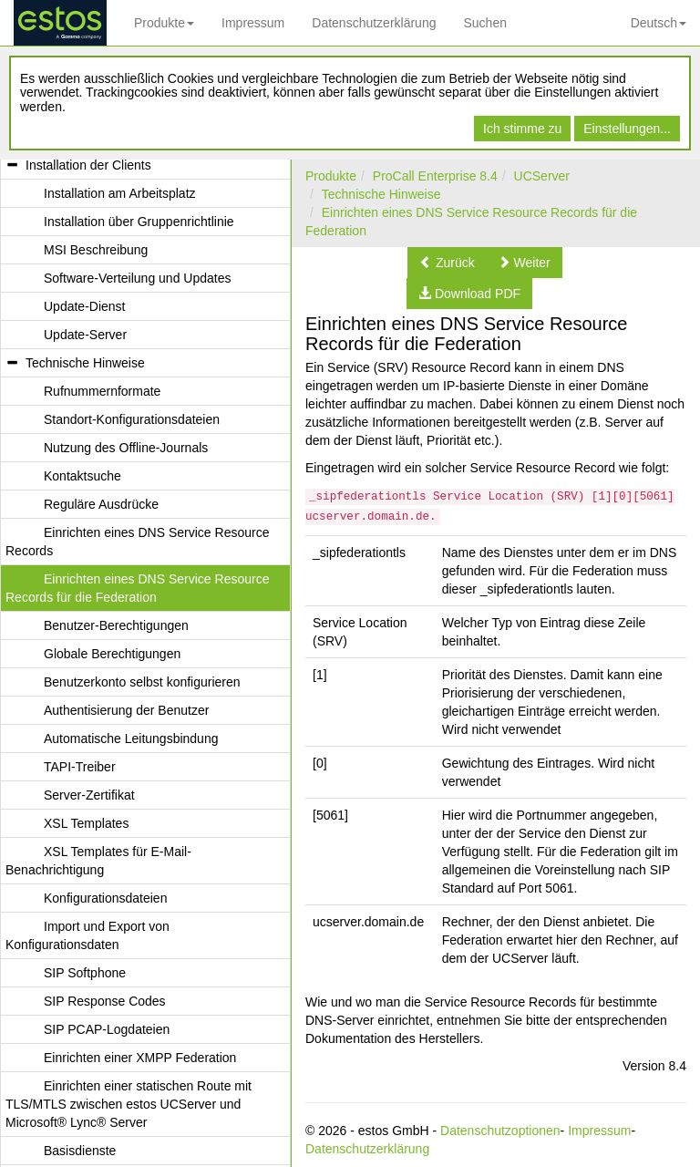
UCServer (542, 176)
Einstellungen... (627, 128)
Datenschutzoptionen (500, 1130)
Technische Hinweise (381, 194)
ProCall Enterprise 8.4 (435, 176)
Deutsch (658, 22)
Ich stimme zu (522, 128)
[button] (447, 262)
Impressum (252, 22)
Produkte (164, 22)
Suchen (484, 22)
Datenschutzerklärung (374, 22)
